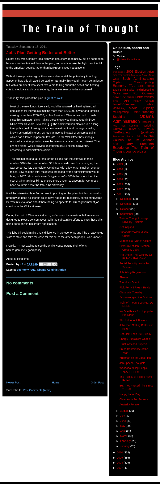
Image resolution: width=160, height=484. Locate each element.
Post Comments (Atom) (37, 390)
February (126, 441)
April (123, 431)
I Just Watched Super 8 (133, 344)
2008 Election (136, 71)
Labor (149, 104)
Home (55, 382)
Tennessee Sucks (123, 136)
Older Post (97, 382)
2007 (120, 467)
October (125, 208)
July (123, 415)
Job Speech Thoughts (132, 363)
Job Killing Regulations (133, 272)
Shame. (124, 277)
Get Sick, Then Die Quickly (135, 333)
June (123, 420)
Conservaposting (144, 82)
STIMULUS (119, 128)
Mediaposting (121, 112)
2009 (120, 457)
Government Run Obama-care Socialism (133, 95)
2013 (120, 184)
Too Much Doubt (129, 282)
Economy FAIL (26, 269)
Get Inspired (127, 227)
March (124, 436)
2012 (120, 189)
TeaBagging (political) (133, 132)
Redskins (148, 125)
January (125, 446)
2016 (120, 169)
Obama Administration (51, 269)
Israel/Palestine (124, 104)
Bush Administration (138, 78)
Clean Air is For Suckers (134, 399)
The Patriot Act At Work (133, 320)
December (126, 198)
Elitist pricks (146, 85)
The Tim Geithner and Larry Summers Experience (133, 143)
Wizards (141, 151)
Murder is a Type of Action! (135, 240)
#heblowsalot (119, 72)
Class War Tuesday (131, 292)
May (123, 425)
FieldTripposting (144, 89)
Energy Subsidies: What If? (136, 338)
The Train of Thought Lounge (133, 149)
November (126, 203)
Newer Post (13, 382)
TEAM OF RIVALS (141, 128)
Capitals (117, 82)
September (127, 213)
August (124, 410)
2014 (120, 179)
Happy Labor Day (130, 394)
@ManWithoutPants (129, 59)
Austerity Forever (130, 404)
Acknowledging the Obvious (136, 297)
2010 (120, 452)
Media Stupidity (141, 108)
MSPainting (119, 108)
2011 (120, 194)
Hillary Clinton (143, 100)
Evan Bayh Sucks (123, 89)
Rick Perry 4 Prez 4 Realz (135, 287)
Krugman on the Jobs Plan (135, 357)
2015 (120, 174)
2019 (120, 164)
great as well (54, 98)
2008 (120, 462)
